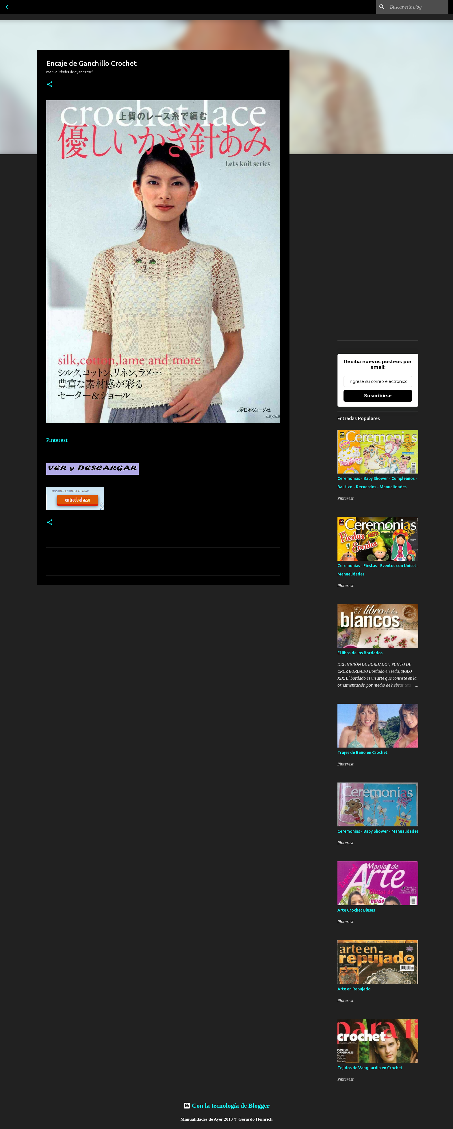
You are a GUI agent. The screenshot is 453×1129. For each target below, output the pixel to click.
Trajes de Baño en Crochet (362, 752)
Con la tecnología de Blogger (226, 1105)
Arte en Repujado (354, 989)
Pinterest (57, 440)
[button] (49, 85)
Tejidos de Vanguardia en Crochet (369, 1067)
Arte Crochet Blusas (356, 910)
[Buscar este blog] (418, 7)
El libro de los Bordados (360, 653)
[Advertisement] (163, 634)
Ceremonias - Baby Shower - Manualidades (377, 831)
